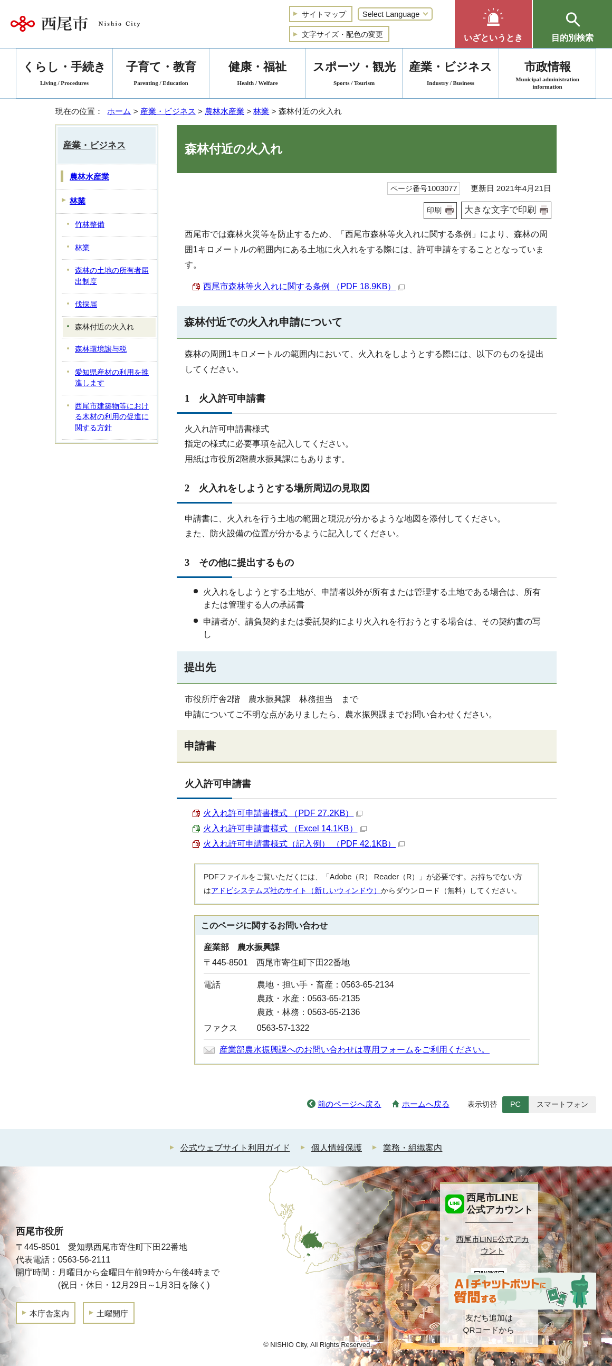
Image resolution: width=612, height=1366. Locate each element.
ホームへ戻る (426, 1103)
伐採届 (86, 304)
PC (515, 1104)
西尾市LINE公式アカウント (492, 1245)
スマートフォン (562, 1104)
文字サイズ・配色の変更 (342, 34)
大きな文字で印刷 (500, 210)
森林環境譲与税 (101, 349)
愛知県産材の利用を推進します (112, 377)
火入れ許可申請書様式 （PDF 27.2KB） (282, 813)
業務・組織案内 (412, 1147)
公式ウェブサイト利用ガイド (235, 1147)
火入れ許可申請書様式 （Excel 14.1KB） (285, 828)
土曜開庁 (112, 1313)
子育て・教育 (161, 75)
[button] (493, 24)
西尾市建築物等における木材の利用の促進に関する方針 (112, 417)
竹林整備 (89, 225)
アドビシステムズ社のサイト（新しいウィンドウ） (296, 890)
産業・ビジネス (168, 111)
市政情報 (547, 75)
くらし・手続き (64, 75)
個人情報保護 (336, 1147)
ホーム (119, 111)
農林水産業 (224, 111)
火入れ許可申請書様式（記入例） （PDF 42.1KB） (304, 843)
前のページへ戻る (349, 1103)
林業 (261, 111)
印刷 (434, 210)
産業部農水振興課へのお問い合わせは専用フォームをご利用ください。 (354, 1049)
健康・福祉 (257, 75)
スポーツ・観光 (354, 75)
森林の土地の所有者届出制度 (112, 276)
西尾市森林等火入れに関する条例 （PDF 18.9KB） (304, 286)
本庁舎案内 (49, 1313)
